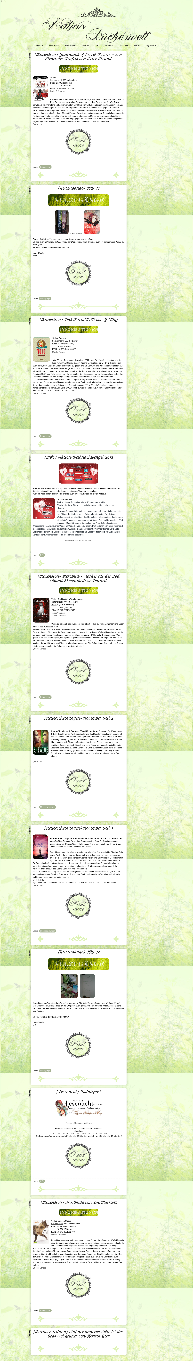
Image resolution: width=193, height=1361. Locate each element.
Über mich (53, 45)
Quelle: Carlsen (39, 1268)
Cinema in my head (58, 488)
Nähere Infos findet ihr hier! (78, 540)
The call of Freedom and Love (79, 1123)
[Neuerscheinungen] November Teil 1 (78, 828)
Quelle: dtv (37, 762)
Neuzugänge (45, 298)
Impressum (151, 45)
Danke (137, 45)
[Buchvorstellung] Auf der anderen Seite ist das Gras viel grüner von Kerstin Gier (78, 1334)
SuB (96, 45)
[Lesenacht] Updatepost (78, 1092)
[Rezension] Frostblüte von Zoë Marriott (78, 1202)
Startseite (38, 45)
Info (42, 555)
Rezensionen (70, 45)
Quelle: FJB (38, 885)
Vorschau (108, 45)
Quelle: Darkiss (39, 649)
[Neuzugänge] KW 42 (79, 952)
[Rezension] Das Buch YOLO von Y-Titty (78, 320)
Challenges (123, 45)
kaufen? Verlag (58, 613)
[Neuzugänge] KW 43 (79, 188)
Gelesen (85, 45)
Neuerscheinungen (47, 807)
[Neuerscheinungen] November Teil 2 (78, 718)
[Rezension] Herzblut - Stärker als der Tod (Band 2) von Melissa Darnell (79, 578)
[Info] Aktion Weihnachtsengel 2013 (78, 457)
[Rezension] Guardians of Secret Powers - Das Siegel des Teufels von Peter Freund (78, 56)
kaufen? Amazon (58, 616)
